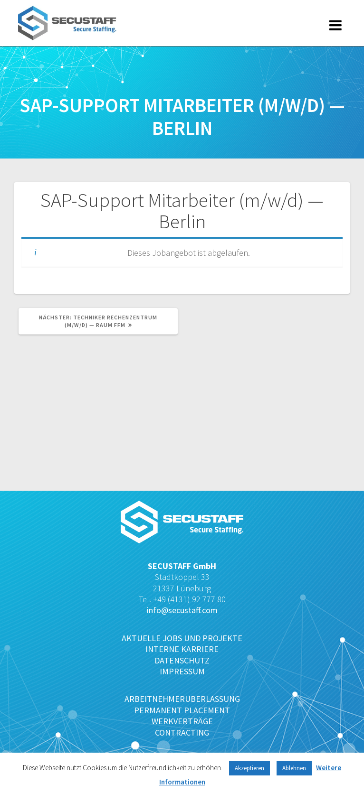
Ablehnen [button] (294, 768)
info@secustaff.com (182, 610)
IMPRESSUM (182, 671)
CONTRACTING (182, 732)
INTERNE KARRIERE (182, 649)
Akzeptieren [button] (249, 768)
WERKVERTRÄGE (182, 721)
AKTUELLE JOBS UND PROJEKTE (182, 638)
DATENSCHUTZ (182, 660)
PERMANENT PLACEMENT (182, 710)
